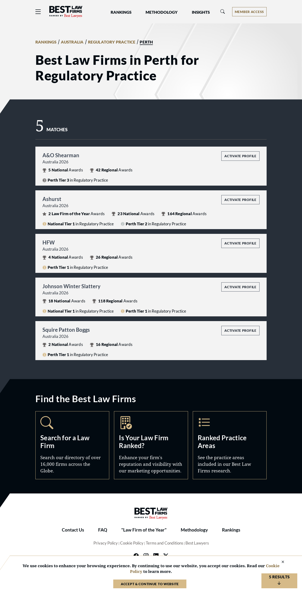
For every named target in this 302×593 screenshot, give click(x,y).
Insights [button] (201, 12)
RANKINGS (46, 42)
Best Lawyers (197, 543)
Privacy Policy (105, 543)
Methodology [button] (162, 12)
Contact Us (73, 529)
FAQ (102, 529)
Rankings (231, 529)
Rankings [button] (121, 12)
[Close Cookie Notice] (280, 562)
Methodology (194, 529)
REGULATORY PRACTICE (112, 42)
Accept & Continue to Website (150, 584)
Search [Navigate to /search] (72, 445)
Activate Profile (240, 156)
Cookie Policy (131, 543)
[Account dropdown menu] (249, 11)
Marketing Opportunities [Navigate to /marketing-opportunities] (151, 445)
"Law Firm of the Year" (144, 529)
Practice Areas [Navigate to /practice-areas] (229, 445)
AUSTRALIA (72, 42)
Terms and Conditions (164, 543)
